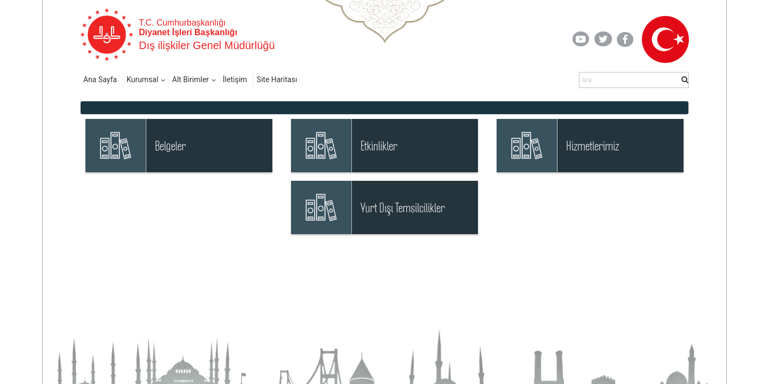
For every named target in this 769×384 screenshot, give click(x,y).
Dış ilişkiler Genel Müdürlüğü (207, 45)
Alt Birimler (190, 79)
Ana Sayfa (100, 79)
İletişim (235, 79)
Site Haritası (277, 79)
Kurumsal (142, 79)
